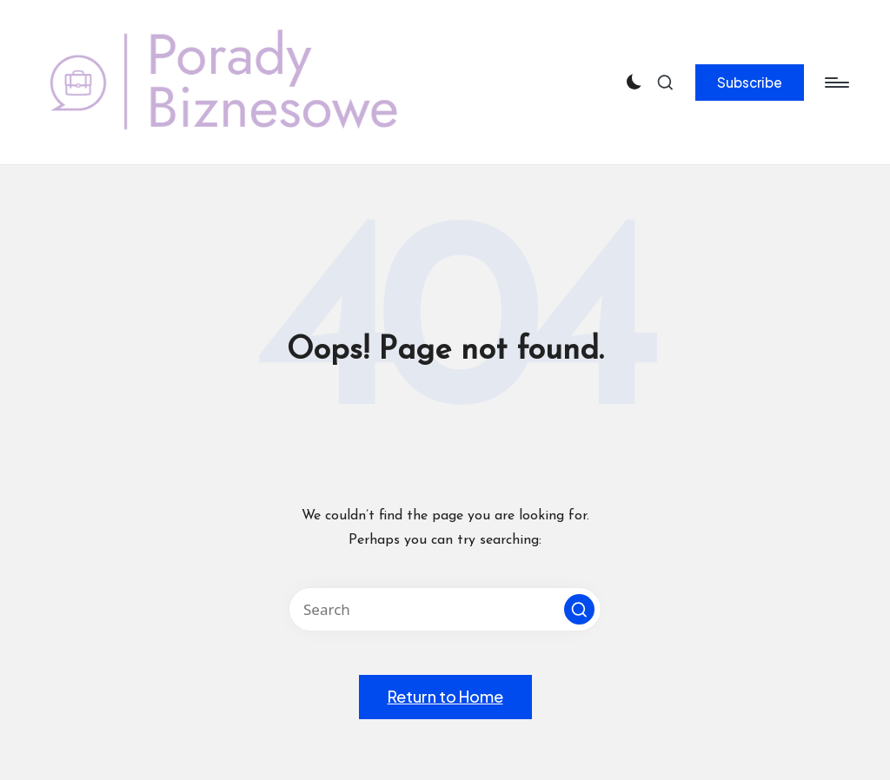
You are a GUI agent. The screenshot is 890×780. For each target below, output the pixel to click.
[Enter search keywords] (445, 609)
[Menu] (836, 82)
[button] (749, 82)
